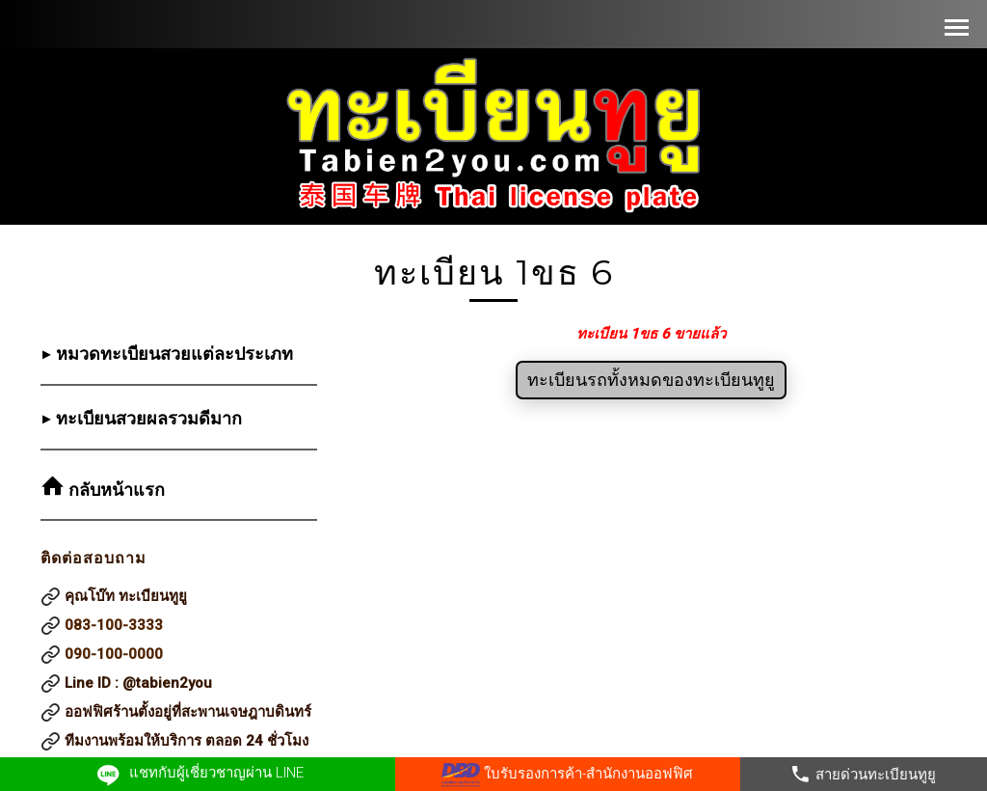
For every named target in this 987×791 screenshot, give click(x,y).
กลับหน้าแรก (114, 490)
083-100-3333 (114, 625)
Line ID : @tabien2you (138, 683)
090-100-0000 (114, 654)
